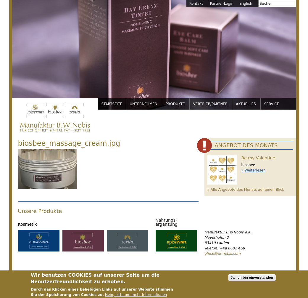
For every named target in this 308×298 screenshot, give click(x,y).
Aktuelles (246, 104)
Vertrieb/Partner (210, 104)
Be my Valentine (258, 158)
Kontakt (196, 3)
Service (271, 104)
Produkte (175, 104)
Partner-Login (222, 3)
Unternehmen (143, 104)
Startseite (111, 104)
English (245, 3)
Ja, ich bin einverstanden (252, 279)
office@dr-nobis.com (222, 253)
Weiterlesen (255, 170)
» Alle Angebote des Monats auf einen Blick (245, 190)
